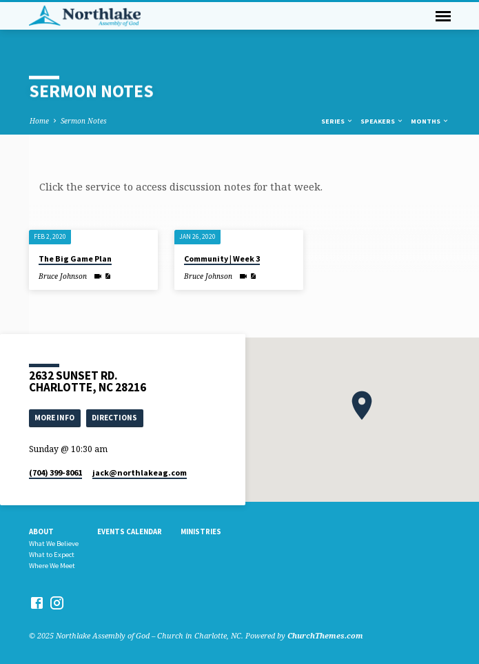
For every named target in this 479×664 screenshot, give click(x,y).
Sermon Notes (84, 121)
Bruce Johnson (63, 276)
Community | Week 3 (222, 258)
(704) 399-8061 (55, 472)
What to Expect (51, 554)
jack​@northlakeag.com (139, 472)
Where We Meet (52, 565)
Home (39, 121)
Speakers (382, 121)
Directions (114, 417)
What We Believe (54, 543)
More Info (54, 417)
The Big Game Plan (75, 258)
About (41, 531)
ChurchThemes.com (325, 635)
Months (430, 121)
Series (337, 121)
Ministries (201, 531)
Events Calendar (129, 531)
